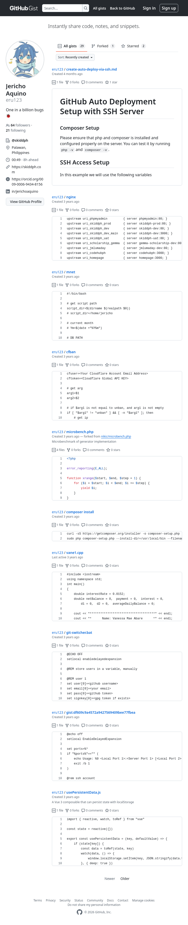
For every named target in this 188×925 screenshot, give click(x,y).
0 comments (92, 82)
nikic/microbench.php (116, 436)
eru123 (57, 69)
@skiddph (20, 140)
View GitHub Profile (26, 201)
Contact (123, 900)
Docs (110, 900)
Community (95, 900)
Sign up (169, 8)
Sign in (149, 8)
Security (64, 900)
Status (78, 900)
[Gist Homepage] (24, 8)
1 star (111, 82)
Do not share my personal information (94, 905)
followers (18, 125)
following (15, 130)
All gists (99, 8)
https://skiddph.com (26, 169)
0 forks (72, 82)
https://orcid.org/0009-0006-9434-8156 (27, 182)
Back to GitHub (122, 8)
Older (124, 878)
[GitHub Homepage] (79, 912)
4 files (58, 450)
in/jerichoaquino (25, 191)
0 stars (112, 210)
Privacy (51, 900)
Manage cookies (143, 900)
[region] (117, 137)
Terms (38, 900)
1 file (57, 82)
